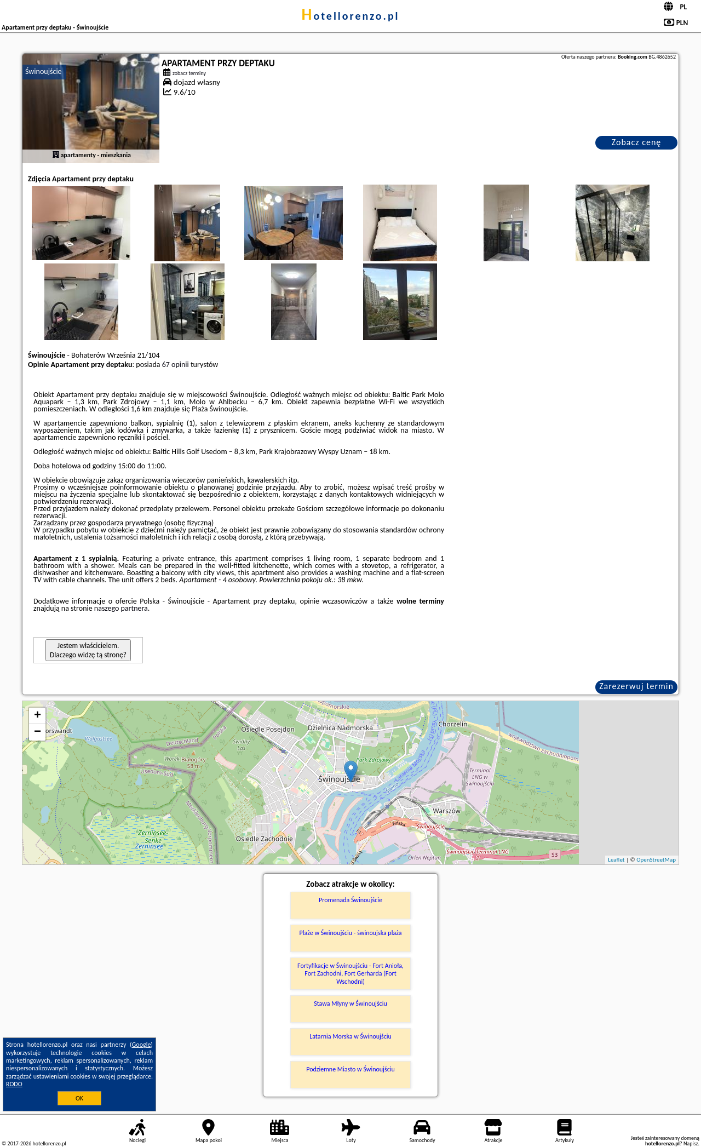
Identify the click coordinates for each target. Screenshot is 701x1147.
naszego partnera (121, 608)
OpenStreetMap (656, 859)
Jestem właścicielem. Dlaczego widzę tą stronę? (88, 650)
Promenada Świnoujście (350, 900)
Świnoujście (43, 71)
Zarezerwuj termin (636, 686)
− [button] (37, 732)
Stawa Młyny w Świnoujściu (350, 1003)
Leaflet (616, 859)
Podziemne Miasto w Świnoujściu (350, 1069)
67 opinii (175, 364)
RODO (14, 1084)
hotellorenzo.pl (350, 15)
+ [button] (37, 716)
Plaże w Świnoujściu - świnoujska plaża (351, 933)
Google (141, 1044)
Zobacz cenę (637, 142)
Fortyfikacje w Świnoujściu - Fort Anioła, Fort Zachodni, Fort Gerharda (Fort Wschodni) (350, 973)
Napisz (690, 1143)
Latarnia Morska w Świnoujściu (350, 1036)
